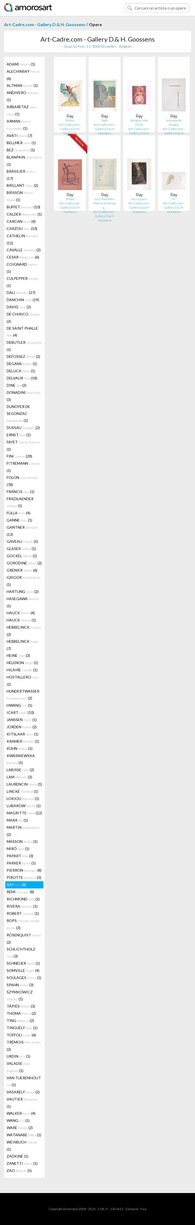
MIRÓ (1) (18, 848)
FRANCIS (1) (20, 491)
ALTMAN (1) (22, 85)
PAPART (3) (20, 856)
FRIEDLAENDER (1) (20, 502)
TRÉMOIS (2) (24, 1046)
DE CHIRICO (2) (23, 318)
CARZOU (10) (22, 228)
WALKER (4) (21, 1113)
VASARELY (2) (23, 1092)
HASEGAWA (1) (23, 602)
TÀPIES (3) (21, 1006)
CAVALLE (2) (24, 250)
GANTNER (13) (22, 531)
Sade (104, 120)
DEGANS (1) (22, 363)
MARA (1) (17, 820)
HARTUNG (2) (23, 591)
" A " (174, 199)
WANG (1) (18, 1120)
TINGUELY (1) (22, 1027)
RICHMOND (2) (23, 899)
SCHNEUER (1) (23, 963)
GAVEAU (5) (22, 541)
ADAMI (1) (21, 64)
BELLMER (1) (21, 142)
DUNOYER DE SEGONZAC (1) (18, 413)
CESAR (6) (23, 257)
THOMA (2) (21, 1013)
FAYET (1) (23, 445)
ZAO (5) (19, 1170)
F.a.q (143, 1209)
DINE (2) (16, 385)
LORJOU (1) (23, 798)
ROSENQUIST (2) (24, 938)
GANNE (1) (19, 520)
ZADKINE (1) (17, 1156)
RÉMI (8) (20, 892)
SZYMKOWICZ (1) (20, 995)
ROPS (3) (23, 924)
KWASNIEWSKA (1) (21, 759)
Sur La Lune (139, 199)
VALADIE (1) (19, 1067)
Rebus (70, 120)
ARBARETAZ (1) (22, 110)
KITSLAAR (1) (22, 734)
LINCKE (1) (22, 791)
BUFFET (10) (23, 207)
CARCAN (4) (21, 221)
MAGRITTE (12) (24, 813)
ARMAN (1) (18, 125)
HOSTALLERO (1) (23, 680)
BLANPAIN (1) (24, 161)
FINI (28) (19, 456)
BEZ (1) (21, 150)
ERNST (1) (19, 434)
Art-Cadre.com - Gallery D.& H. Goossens (44, 24)
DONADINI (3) (23, 396)
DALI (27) (21, 292)
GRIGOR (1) (23, 581)
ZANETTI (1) (22, 1163)
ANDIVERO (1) (23, 96)
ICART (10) (20, 712)
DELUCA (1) (21, 371)
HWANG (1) (19, 705)
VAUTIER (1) (22, 1103)
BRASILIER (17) (21, 175)
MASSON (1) (22, 841)
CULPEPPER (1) (23, 282)
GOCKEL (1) (22, 555)
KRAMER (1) (23, 741)
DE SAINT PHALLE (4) (22, 331)
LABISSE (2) (20, 769)
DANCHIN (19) (23, 299)
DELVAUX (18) (22, 378)
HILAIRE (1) (22, 670)
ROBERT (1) (23, 913)
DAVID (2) (19, 307)
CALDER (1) (24, 214)
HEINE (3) (18, 655)
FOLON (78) (22, 481)
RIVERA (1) (22, 906)
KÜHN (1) (19, 748)
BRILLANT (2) (22, 185)
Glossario (131, 1209)
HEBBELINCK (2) (24, 631)
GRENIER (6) (22, 570)
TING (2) (20, 1020)
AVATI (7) (19, 135)
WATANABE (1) (24, 1135)
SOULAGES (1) (24, 977)
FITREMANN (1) (23, 467)
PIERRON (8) (24, 870)
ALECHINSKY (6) (23, 75)
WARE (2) (20, 1127)
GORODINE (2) (24, 563)
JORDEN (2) (22, 727)
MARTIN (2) (23, 831)
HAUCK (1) (21, 620)
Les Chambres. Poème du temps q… (104, 203)
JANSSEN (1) (22, 719)
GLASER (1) (21, 548)
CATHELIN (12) (22, 239)
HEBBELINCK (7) (23, 645)
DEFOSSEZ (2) (23, 356)
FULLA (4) (18, 513)
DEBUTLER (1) (24, 346)
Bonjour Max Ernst (139, 122)
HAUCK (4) (21, 613)
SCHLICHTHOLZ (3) (21, 952)
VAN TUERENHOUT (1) (24, 1081)
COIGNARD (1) (22, 268)
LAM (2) (19, 777)
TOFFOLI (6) (21, 1035)
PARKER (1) (21, 863)
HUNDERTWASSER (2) (23, 694)
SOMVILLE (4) (23, 970)
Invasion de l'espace (173, 122)
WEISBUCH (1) (22, 1145)
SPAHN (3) (20, 985)
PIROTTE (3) (24, 877)
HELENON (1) (22, 662)
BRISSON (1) (20, 196)
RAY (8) (16, 884)
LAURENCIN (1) (24, 784)
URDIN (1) (18, 1056)
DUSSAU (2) (23, 427)
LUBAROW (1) (24, 805)
